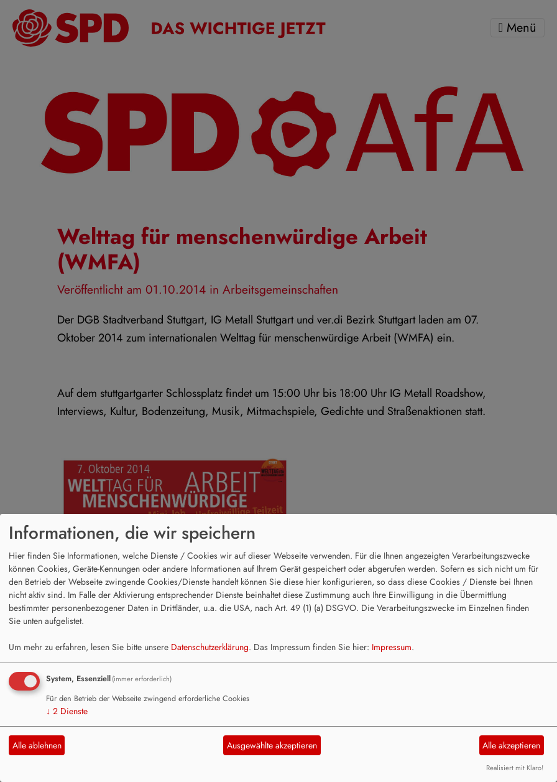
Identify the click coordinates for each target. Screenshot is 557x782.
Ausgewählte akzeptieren (272, 745)
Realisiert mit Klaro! (514, 768)
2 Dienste (67, 711)
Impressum (392, 647)
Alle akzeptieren (511, 745)
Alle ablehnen (37, 745)
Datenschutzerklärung (210, 647)
